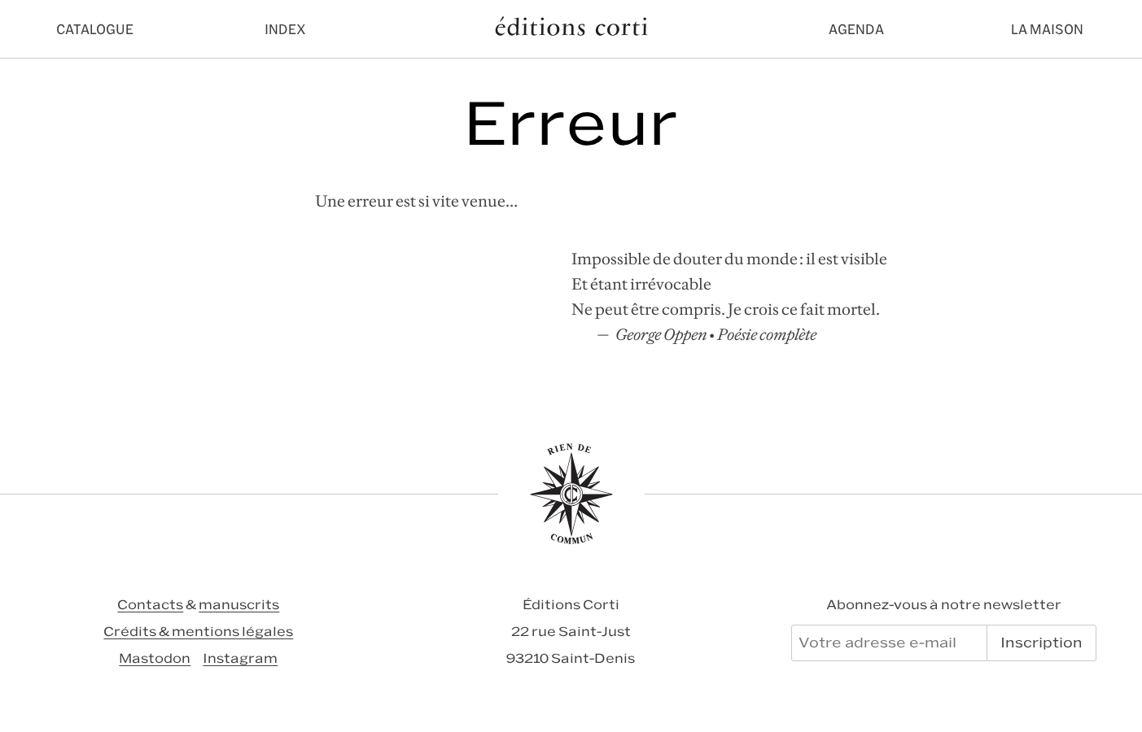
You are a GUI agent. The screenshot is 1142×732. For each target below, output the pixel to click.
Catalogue (94, 29)
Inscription (1041, 642)
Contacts (150, 605)
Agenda (856, 29)
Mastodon (154, 658)
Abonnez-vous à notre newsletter (943, 605)
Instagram (240, 658)
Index (285, 29)
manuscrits (239, 605)
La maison (1047, 29)
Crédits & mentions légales (198, 631)
